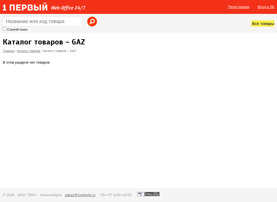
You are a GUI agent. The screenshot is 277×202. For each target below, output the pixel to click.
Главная (8, 51)
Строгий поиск (17, 29)
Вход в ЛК (266, 7)
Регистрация (238, 7)
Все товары (263, 23)
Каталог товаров (28, 51)
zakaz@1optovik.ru (80, 195)
